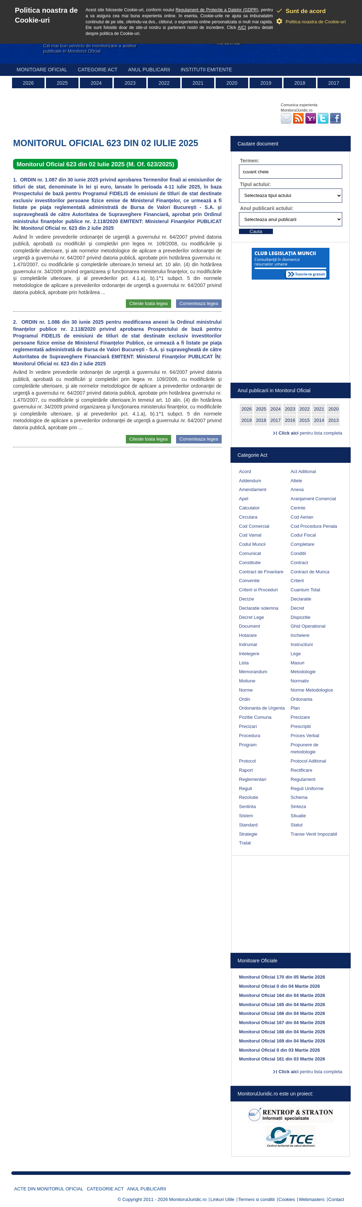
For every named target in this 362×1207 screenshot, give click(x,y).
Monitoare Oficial (42, 69)
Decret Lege (251, 617)
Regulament (303, 779)
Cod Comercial (254, 526)
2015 (304, 420)
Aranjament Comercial (313, 498)
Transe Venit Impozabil (314, 834)
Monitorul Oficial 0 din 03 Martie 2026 (279, 1050)
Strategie (248, 834)
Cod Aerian (302, 517)
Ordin (244, 699)
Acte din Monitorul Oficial (48, 1188)
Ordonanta (301, 699)
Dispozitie (300, 617)
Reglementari (252, 779)
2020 (231, 83)
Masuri (297, 662)
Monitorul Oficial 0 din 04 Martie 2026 (279, 986)
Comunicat (250, 553)
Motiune (247, 680)
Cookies (287, 1199)
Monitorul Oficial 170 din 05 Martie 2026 (282, 977)
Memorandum (253, 671)
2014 (319, 420)
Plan (295, 708)
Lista (244, 662)
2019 (265, 83)
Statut (297, 824)
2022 (163, 83)
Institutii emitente (206, 69)
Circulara (248, 517)
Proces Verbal (305, 735)
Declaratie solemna (258, 608)
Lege (296, 653)
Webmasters (312, 1199)
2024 (95, 83)
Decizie (246, 599)
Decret (297, 608)
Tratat (245, 843)
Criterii (297, 580)
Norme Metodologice (312, 690)
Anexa (297, 489)
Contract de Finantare (261, 571)
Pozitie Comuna (255, 717)
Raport (246, 770)
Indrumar (248, 644)
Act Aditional (303, 471)
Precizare (300, 717)
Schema (299, 797)
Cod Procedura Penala (314, 526)
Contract (299, 562)
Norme (246, 690)
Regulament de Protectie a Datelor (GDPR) (217, 9)
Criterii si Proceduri (258, 589)
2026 (28, 83)
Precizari (248, 726)
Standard (248, 824)
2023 (129, 83)
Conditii (298, 553)
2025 (62, 83)
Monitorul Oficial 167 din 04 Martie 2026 (282, 1022)
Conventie (249, 580)
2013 (333, 420)
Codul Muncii (252, 544)
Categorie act (98, 69)
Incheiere (300, 635)
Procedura (249, 735)
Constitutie (250, 562)
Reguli (245, 788)
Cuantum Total (305, 589)
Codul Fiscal (303, 535)
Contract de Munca (310, 571)
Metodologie (303, 671)
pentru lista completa (310, 433)
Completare (302, 544)
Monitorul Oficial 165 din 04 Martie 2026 (282, 1004)
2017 (333, 83)
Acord (245, 471)
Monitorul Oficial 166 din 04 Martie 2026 (282, 1013)
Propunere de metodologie (305, 748)
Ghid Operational (308, 626)
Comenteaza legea (199, 303)
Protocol (247, 761)
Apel (243, 498)
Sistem (246, 815)
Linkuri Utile (222, 1199)
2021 (197, 83)
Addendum (250, 480)
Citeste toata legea (148, 303)
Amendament (252, 489)
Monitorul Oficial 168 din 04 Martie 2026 (282, 1031)
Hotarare (248, 635)
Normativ (300, 680)
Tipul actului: (255, 184)
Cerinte (298, 507)
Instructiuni (302, 644)
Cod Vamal (250, 535)
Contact (336, 1199)
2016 (290, 420)
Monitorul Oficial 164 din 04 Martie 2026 (282, 995)
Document (249, 626)
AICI (242, 27)
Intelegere (249, 653)
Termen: (249, 160)
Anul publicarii (149, 69)
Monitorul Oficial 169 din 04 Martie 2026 (282, 1041)
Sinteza (298, 806)
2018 (299, 83)
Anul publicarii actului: (266, 208)
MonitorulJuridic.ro (187, 1199)
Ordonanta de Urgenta (262, 708)
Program (248, 744)
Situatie (298, 815)
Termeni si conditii (256, 1199)
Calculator (249, 507)
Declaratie (301, 599)
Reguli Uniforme (307, 788)
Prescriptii (301, 726)
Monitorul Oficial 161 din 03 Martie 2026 (282, 1059)
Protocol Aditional (308, 761)
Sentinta (247, 806)
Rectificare (301, 770)
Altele (296, 480)
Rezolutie (248, 797)
